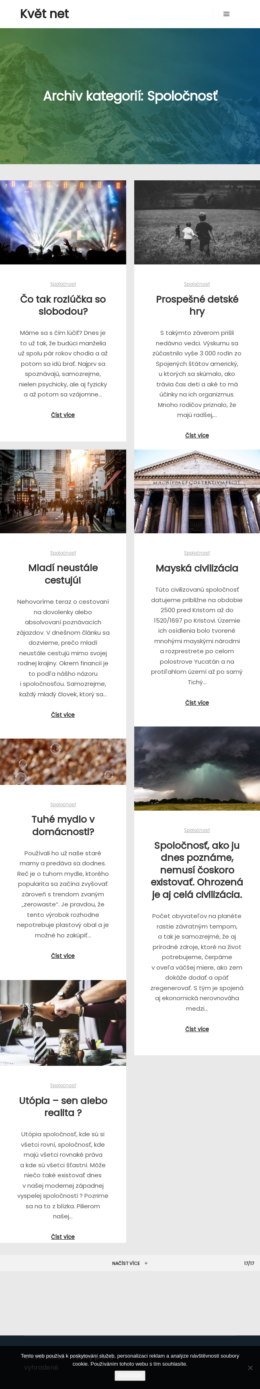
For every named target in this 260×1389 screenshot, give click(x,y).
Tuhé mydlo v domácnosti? (62, 825)
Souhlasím (130, 1375)
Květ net (44, 14)
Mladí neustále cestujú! (63, 574)
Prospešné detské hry (197, 305)
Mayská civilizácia (197, 568)
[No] (250, 1368)
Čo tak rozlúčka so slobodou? (63, 305)
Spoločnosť (63, 284)
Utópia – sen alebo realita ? (63, 1107)
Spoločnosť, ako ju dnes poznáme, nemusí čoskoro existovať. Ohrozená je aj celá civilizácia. (197, 870)
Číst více (63, 415)
